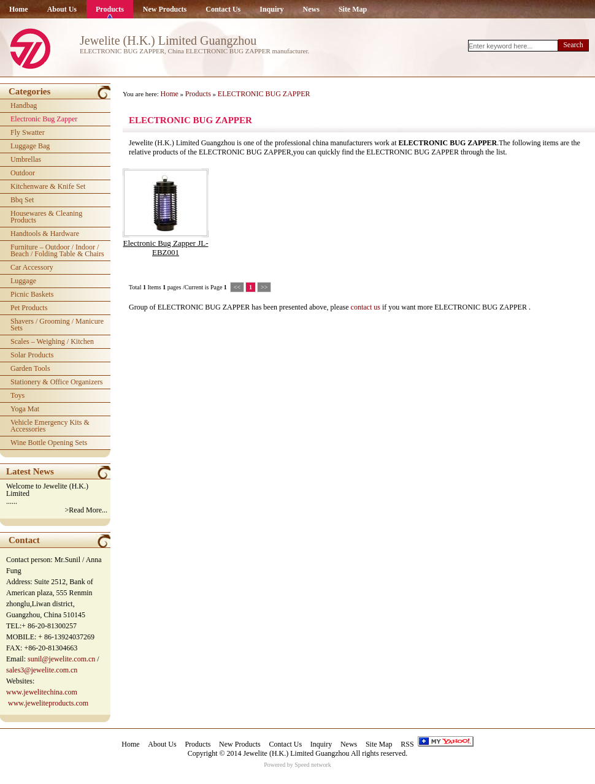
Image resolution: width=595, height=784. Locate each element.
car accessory (31, 267)
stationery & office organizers (56, 382)
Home (18, 9)
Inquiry (271, 9)
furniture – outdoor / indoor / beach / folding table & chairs (57, 250)
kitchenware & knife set (47, 186)
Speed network (312, 764)
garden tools (30, 368)
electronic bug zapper (43, 119)
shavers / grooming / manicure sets (57, 324)
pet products (28, 307)
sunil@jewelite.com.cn (61, 659)
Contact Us (222, 9)
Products (110, 9)
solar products (31, 355)
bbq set (22, 200)
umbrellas (25, 159)
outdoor (22, 173)
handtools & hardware (44, 233)
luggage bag (30, 146)
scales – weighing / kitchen (52, 341)
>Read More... (86, 510)
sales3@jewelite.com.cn (41, 670)
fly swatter (27, 132)
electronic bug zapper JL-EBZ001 (166, 247)
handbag (23, 105)
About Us (62, 9)
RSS (407, 744)
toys (17, 395)
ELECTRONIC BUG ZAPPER (264, 93)
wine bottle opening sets (48, 442)
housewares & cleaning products (46, 216)
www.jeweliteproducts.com (48, 703)
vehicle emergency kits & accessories (50, 425)
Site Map (353, 9)
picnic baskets (31, 294)
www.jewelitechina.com (41, 692)
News (311, 9)
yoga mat (24, 409)
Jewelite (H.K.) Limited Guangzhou (297, 753)
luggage (23, 280)
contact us (365, 307)
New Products (164, 9)
